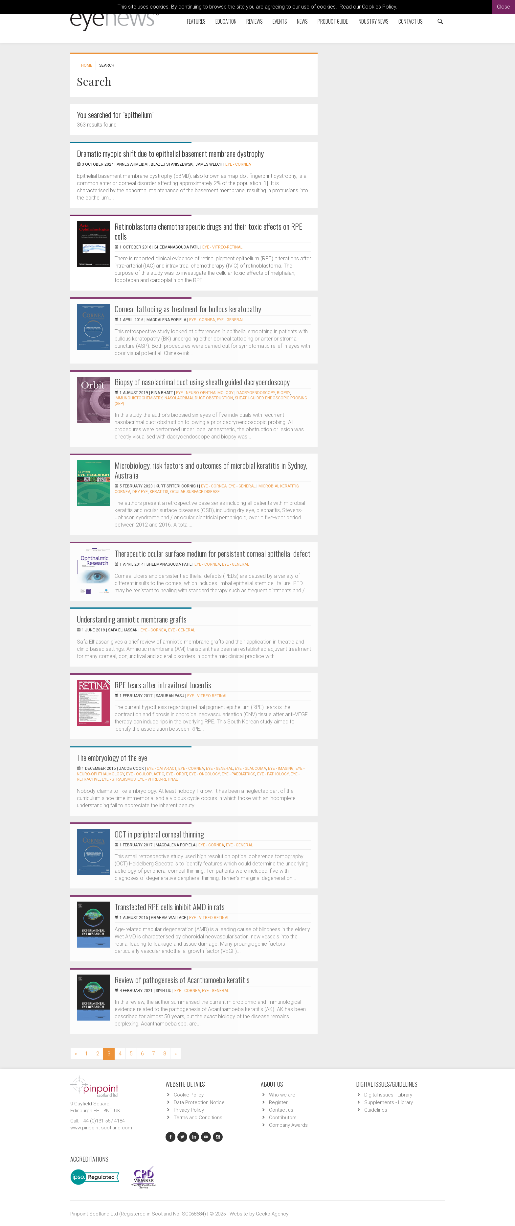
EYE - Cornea (238, 164)
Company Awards (288, 1125)
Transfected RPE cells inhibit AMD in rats (170, 906)
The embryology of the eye (112, 757)
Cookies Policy (379, 7)
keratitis (159, 491)
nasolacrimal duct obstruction (199, 398)
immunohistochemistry (139, 398)
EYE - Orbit (176, 774)
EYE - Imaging (281, 768)
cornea (122, 491)
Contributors (283, 1117)
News (302, 21)
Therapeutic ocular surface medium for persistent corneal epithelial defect (212, 553)
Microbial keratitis (278, 486)
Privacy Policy (189, 1110)
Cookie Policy (189, 1095)
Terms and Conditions (198, 1117)
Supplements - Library (388, 1102)
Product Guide (333, 21)
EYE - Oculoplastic (145, 774)
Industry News (373, 21)
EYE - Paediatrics (238, 774)
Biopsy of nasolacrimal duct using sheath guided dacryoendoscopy (202, 382)
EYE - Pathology (273, 774)
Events (280, 21)
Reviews (254, 21)
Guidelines (375, 1110)
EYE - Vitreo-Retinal (222, 247)
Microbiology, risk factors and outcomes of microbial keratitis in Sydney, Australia (211, 470)
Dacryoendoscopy (255, 392)
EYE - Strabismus (119, 779)
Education (225, 21)
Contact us (410, 21)
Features (196, 21)
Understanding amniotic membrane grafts (132, 619)
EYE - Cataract (161, 768)
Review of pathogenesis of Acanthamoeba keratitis (182, 979)
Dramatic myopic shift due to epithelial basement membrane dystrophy (170, 153)
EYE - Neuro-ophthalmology (205, 392)
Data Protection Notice (199, 1102)
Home (86, 65)
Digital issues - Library (388, 1095)
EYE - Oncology (204, 774)
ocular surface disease (195, 491)
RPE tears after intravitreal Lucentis (163, 685)
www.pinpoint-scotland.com (101, 1128)
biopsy (283, 392)
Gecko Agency (272, 1214)
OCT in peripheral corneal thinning (159, 834)
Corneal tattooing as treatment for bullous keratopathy (188, 309)
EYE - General (230, 320)
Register (278, 1102)
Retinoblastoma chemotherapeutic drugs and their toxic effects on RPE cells (208, 231)
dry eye (140, 491)
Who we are (282, 1095)
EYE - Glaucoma (250, 768)
